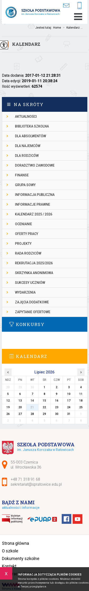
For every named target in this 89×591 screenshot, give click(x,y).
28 (32, 414)
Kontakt (9, 566)
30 (56, 414)
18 (81, 400)
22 (44, 407)
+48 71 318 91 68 (79, 5)
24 (68, 407)
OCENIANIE (23, 224)
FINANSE (22, 175)
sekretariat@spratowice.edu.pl (66, 5)
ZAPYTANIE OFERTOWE (32, 312)
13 (20, 400)
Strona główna (15, 543)
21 (32, 407)
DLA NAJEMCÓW (27, 146)
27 (20, 414)
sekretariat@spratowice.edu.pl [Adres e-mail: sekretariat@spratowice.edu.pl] (36, 484)
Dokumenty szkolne (20, 558)
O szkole (10, 550)
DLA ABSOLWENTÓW (30, 136)
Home (57, 27)
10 (68, 394)
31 (68, 414)
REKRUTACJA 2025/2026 (34, 263)
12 (8, 400)
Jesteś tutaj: (44, 27)
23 (56, 407)
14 (32, 400)
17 (68, 400)
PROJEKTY (23, 243)
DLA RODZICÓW (27, 156)
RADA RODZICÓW (28, 253)
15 (44, 400)
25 (81, 407)
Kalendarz (26, 44)
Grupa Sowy (25, 185)
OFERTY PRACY (26, 234)
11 (81, 394)
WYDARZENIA (25, 292)
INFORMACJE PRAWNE (32, 204)
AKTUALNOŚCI (26, 116)
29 (44, 414)
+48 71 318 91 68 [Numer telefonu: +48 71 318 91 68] (25, 479)
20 (20, 407)
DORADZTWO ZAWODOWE (35, 165)
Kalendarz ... (72, 27)
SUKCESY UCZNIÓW (30, 283)
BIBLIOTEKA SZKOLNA (32, 126)
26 (8, 414)
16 (56, 400)
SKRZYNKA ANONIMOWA (34, 273)
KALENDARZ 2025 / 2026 (33, 214)
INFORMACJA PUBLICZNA (35, 195)
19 (8, 407)
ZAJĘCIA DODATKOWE (32, 302)
